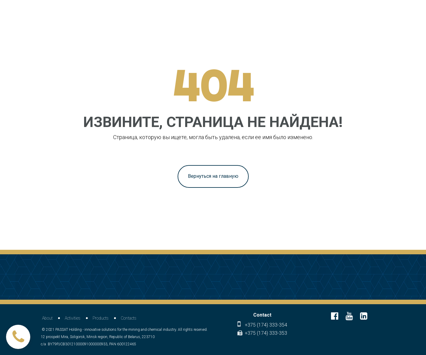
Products (101, 318)
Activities (72, 318)
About (47, 318)
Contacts (128, 318)
